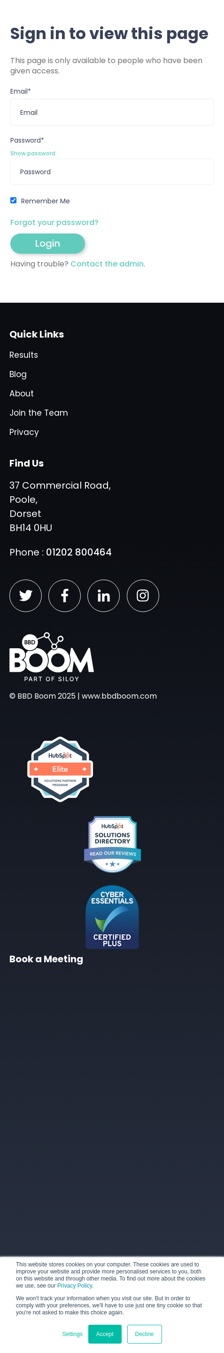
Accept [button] (105, 1334)
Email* (20, 91)
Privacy (24, 432)
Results (23, 355)
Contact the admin (107, 263)
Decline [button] (144, 1334)
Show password (32, 153)
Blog (18, 374)
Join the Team (38, 413)
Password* (27, 140)
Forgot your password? (54, 222)
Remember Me (45, 201)
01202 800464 (79, 552)
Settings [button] (72, 1334)
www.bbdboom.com (119, 696)
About (21, 393)
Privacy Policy (74, 1285)
